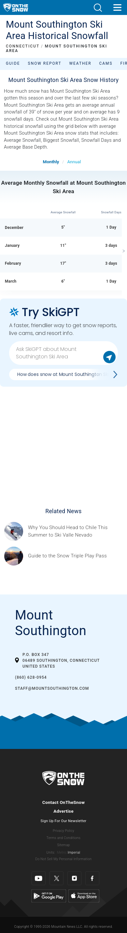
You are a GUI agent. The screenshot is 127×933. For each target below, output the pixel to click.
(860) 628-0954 (31, 677)
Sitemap (63, 845)
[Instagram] (74, 878)
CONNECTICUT (22, 46)
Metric (62, 852)
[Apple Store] (83, 896)
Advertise (63, 811)
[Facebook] (92, 878)
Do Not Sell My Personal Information (63, 859)
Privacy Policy (63, 831)
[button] (97, 7)
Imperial (74, 852)
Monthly (51, 161)
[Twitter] (56, 878)
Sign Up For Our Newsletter (64, 821)
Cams (106, 63)
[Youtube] (39, 878)
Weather (80, 63)
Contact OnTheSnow (63, 802)
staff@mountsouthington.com (52, 688)
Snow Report (45, 63)
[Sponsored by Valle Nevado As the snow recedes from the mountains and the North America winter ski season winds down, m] (75, 531)
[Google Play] (48, 896)
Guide (13, 63)
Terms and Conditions (63, 838)
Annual (74, 161)
